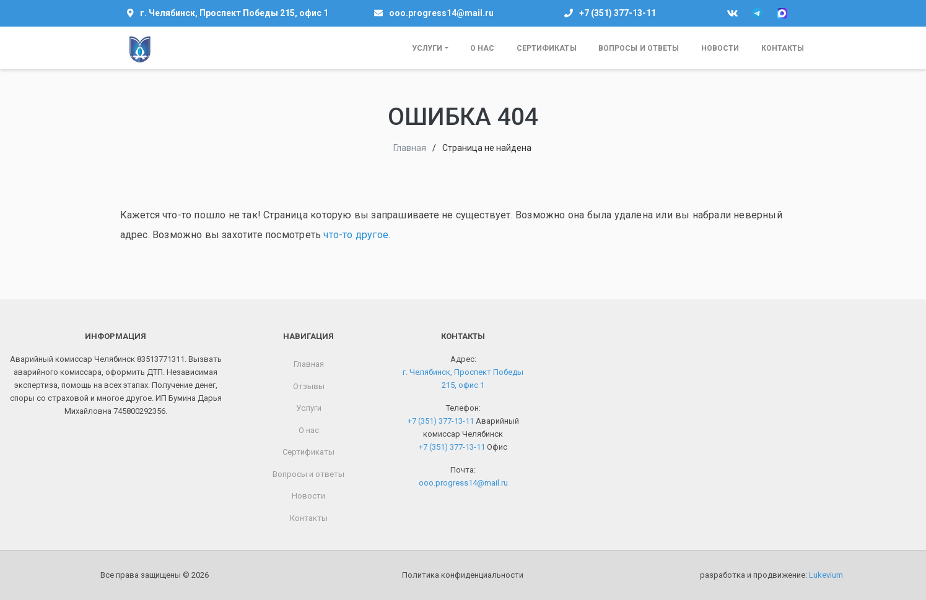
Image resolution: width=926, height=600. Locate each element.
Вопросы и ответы (638, 48)
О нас (482, 48)
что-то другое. (356, 235)
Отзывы (309, 386)
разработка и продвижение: (771, 575)
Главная (409, 148)
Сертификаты (547, 48)
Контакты (783, 48)
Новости (720, 48)
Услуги (427, 48)
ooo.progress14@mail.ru (441, 13)
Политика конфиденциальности (462, 575)
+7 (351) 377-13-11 (617, 13)
